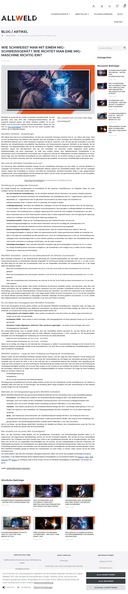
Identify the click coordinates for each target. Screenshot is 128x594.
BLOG (120, 14)
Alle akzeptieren (106, 575)
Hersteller (81, 14)
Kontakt (118, 22)
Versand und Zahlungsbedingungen (64, 566)
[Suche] (109, 6)
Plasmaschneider (103, 14)
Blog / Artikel (10, 35)
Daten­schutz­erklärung (43, 583)
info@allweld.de (22, 569)
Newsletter (106, 562)
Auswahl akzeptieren (106, 588)
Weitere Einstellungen (43, 587)
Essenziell (10, 587)
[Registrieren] (102, 6)
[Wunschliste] (117, 6)
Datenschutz (105, 568)
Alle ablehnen (105, 581)
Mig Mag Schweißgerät (34, 180)
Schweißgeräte (59, 14)
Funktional (26, 587)
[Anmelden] (94, 6)
